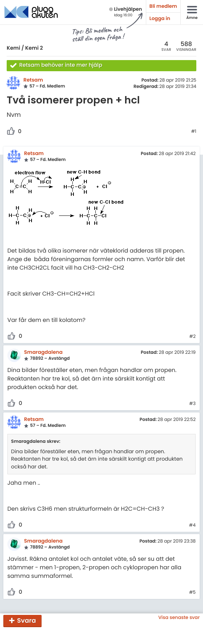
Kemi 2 (34, 48)
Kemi (13, 48)
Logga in (160, 18)
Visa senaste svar (179, 618)
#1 (193, 132)
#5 (192, 593)
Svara (26, 620)
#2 (192, 337)
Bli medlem (163, 6)
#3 (192, 404)
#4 (192, 525)
